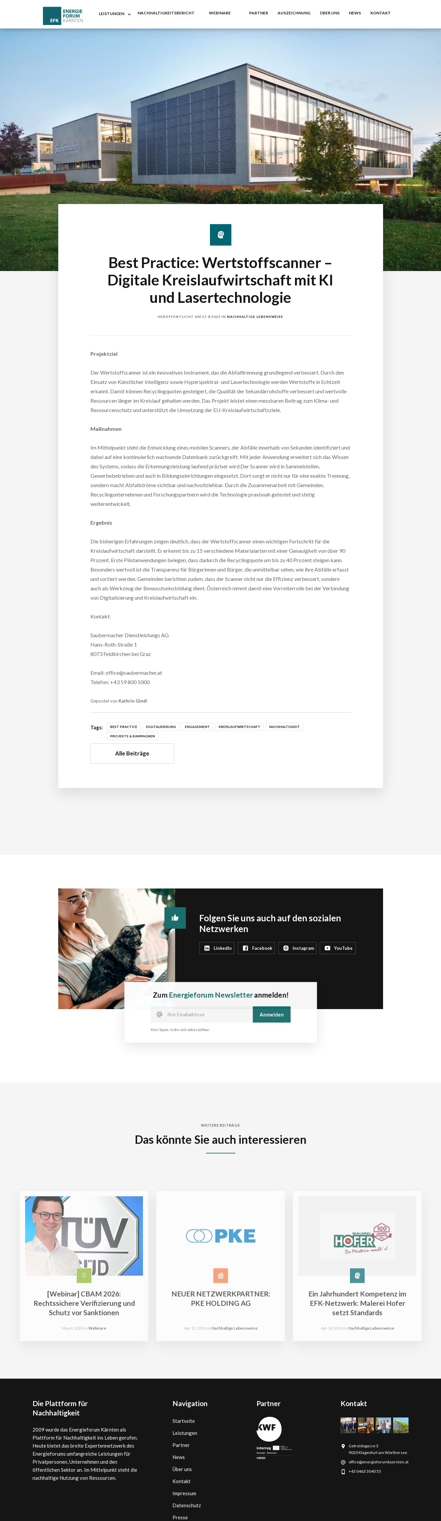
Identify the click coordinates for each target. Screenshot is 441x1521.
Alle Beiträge (132, 753)
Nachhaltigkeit (284, 727)
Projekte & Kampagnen (132, 736)
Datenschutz (186, 1505)
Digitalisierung (161, 727)
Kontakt (181, 1481)
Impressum (184, 1493)
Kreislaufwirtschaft (240, 727)
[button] (113, 14)
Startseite (183, 1421)
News (178, 1457)
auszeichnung (294, 12)
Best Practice (123, 727)
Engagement (197, 727)
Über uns (330, 12)
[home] (62, 16)
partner (258, 12)
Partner (181, 1445)
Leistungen (184, 1433)
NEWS (355, 12)
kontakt (380, 12)
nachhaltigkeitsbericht (166, 12)
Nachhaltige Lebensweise (255, 317)
